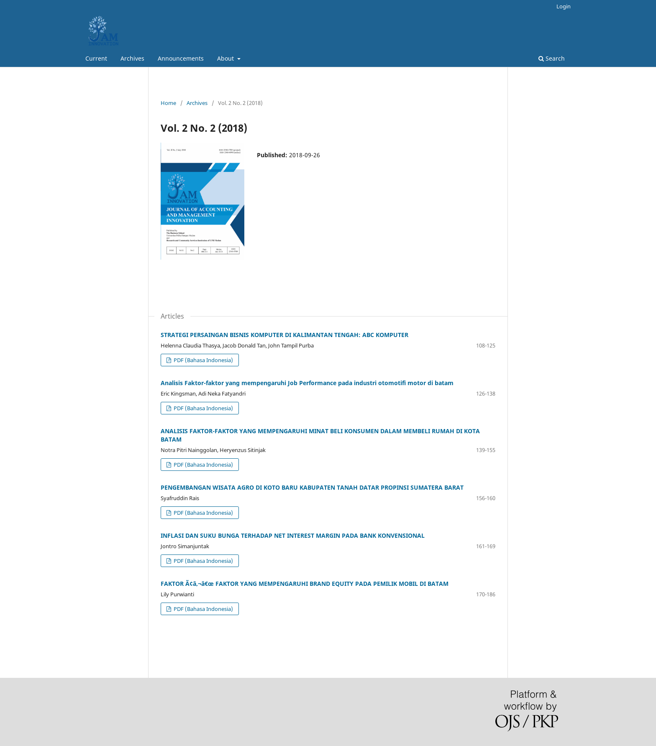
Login (563, 6)
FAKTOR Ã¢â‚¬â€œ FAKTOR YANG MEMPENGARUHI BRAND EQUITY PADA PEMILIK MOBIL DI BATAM (304, 584)
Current (96, 58)
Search (551, 58)
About (226, 58)
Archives (132, 58)
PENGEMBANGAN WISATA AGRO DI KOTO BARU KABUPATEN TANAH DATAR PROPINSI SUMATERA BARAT (312, 487)
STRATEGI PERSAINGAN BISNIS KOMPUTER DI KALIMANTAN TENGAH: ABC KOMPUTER (284, 335)
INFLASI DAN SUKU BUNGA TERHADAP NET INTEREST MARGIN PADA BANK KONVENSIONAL (293, 535)
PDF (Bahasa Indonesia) (202, 360)
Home (168, 103)
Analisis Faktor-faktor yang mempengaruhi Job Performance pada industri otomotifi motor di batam (307, 383)
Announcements (181, 58)
